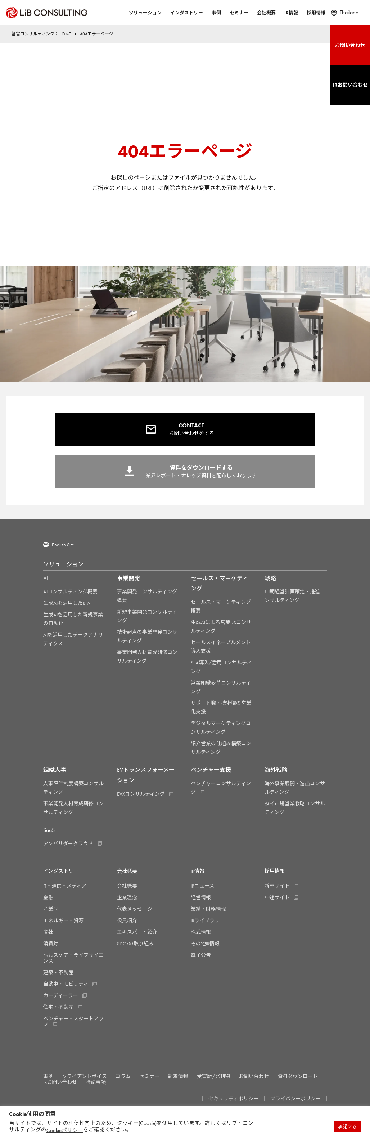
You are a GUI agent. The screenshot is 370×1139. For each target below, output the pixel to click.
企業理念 (127, 897)
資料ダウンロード (298, 1076)
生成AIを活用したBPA (66, 603)
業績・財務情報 (208, 909)
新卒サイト (277, 886)
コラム (123, 1076)
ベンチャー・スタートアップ (73, 1021)
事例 (216, 13)
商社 (48, 932)
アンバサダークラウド (68, 843)
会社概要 (266, 13)
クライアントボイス (84, 1076)
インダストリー (186, 13)
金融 (48, 897)
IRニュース (202, 886)
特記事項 (96, 1082)
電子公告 (201, 955)
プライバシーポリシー (295, 1098)
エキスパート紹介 (137, 932)
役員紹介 (127, 920)
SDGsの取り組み (135, 943)
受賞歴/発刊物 (213, 1076)
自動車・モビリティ (65, 984)
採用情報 (316, 13)
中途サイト (277, 897)
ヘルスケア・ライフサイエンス (73, 958)
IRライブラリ (205, 920)
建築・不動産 (58, 972)
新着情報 (178, 1076)
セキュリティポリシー (233, 1098)
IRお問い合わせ (60, 1082)
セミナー (239, 13)
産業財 (50, 909)
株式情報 (201, 932)
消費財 (50, 943)
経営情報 (201, 897)
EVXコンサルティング (141, 794)
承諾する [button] (347, 1126)
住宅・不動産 (58, 1007)
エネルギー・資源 (63, 920)
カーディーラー (60, 995)
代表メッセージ (134, 909)
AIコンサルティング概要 (70, 591)
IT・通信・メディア (64, 886)
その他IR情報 (205, 943)
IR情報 (291, 13)
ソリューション (145, 13)
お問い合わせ (254, 1076)
